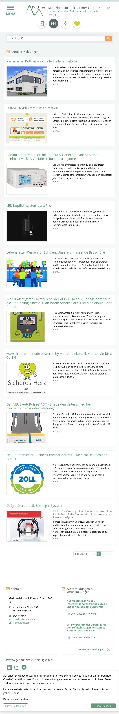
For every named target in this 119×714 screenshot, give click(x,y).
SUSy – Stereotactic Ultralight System (34, 505)
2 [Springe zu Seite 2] (102, 553)
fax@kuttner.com (21, 623)
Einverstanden (103, 705)
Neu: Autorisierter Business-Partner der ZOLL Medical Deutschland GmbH (57, 457)
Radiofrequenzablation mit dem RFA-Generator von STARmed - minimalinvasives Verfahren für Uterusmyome (53, 157)
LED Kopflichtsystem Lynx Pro (28, 205)
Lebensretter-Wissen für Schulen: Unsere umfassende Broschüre (55, 252)
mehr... (56, 84)
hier (79, 689)
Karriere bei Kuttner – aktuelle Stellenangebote (41, 61)
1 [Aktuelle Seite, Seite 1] (98, 553)
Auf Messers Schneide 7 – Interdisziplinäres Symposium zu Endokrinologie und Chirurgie (87, 603)
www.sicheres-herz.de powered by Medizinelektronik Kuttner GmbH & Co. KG (59, 355)
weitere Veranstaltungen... (92, 649)
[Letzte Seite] (110, 554)
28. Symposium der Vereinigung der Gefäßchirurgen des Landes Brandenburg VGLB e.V (86, 627)
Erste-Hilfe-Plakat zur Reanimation (32, 108)
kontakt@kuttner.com (24, 619)
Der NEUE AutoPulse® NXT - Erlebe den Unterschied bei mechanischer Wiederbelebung (48, 406)
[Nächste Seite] (106, 554)
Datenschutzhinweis (15, 705)
